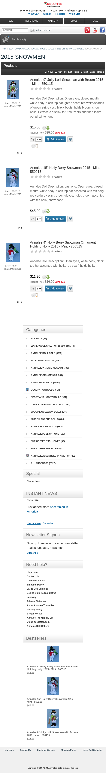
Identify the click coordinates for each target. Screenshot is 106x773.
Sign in (47, 13)
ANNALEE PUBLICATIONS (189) (45, 434)
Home (3, 49)
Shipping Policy (35, 584)
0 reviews (57, 88)
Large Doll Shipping (37, 589)
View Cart (33, 13)
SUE (10, 21)
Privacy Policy (34, 609)
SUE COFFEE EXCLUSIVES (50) (45, 441)
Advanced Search (44, 30)
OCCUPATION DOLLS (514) (43, 389)
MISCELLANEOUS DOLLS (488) (45, 419)
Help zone (32, 572)
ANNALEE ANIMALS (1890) (43, 382)
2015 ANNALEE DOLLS (43, 49)
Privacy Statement (37, 601)
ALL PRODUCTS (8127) (41, 463)
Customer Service (36, 580)
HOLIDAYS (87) (36, 338)
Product (68, 72)
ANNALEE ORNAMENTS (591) (44, 375)
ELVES (74, 21)
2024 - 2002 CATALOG (19, 49)
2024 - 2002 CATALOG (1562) (44, 360)
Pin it (19, 153)
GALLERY (53, 21)
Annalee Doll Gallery (38, 626)
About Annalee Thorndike (40, 605)
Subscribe (48, 523)
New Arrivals (34, 481)
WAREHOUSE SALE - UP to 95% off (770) (50, 346)
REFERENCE (32, 21)
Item (60, 72)
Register (60, 13)
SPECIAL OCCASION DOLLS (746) (47, 412)
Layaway (31, 597)
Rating (100, 72)
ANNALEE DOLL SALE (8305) (44, 353)
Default (84, 72)
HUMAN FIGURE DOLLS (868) (44, 426)
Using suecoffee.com (38, 622)
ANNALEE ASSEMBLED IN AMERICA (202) (51, 455)
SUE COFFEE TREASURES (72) (45, 448)
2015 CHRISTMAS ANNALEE (70, 49)
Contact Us (33, 576)
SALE (95, 21)
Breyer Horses (34, 613)
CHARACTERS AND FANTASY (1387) (48, 404)
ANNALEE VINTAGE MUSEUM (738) (47, 368)
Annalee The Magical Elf (40, 618)
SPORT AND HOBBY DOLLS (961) (46, 397)
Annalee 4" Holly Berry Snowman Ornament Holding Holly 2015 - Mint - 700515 (63, 244)
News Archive (34, 523)
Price (76, 72)
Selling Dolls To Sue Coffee (41, 593)
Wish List (74, 13)
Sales (92, 72)
